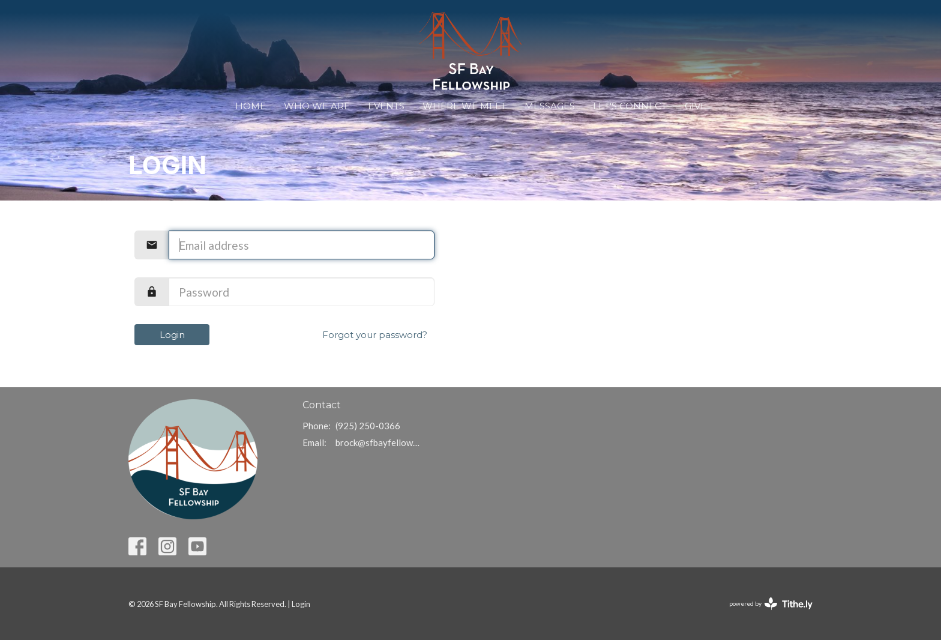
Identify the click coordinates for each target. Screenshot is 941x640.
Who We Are (317, 106)
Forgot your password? (374, 334)
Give (695, 106)
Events (386, 106)
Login (172, 334)
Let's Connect (630, 106)
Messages (550, 106)
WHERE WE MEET (464, 106)
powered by (771, 603)
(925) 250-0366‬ (367, 425)
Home (250, 106)
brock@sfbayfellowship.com (378, 442)
